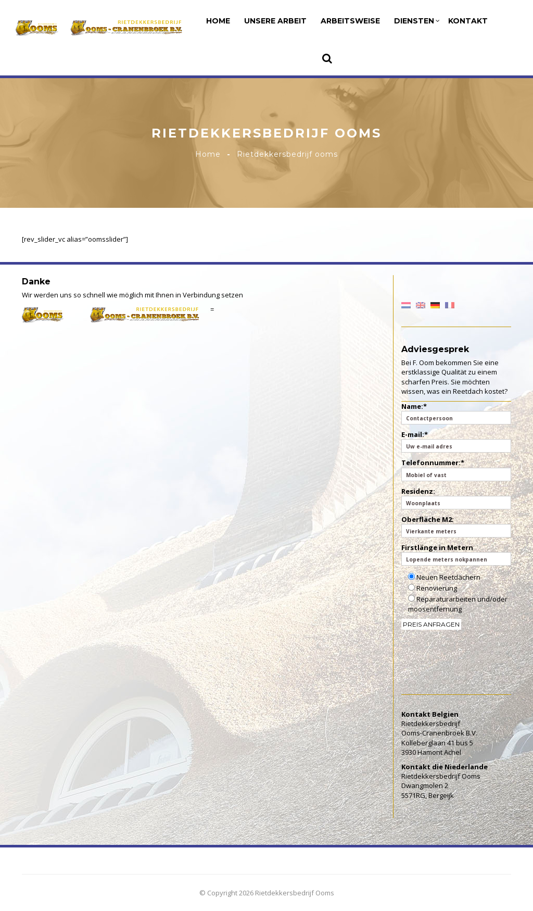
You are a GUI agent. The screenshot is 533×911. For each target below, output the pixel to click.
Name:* (456, 413)
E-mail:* (456, 441)
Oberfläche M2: (456, 526)
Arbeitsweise (350, 21)
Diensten (417, 21)
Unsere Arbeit (275, 21)
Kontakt (468, 21)
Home (218, 21)
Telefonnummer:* (456, 469)
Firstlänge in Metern (456, 554)
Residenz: (456, 497)
